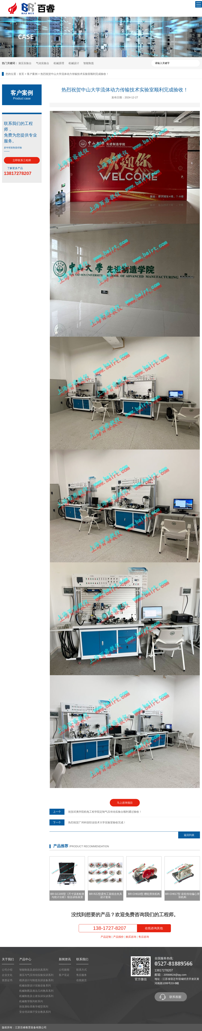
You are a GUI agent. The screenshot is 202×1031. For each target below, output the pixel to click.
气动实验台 (42, 63)
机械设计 (74, 63)
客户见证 (64, 974)
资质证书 (7, 980)
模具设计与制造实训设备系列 (36, 980)
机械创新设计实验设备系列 (35, 985)
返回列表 (189, 835)
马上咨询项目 (125, 802)
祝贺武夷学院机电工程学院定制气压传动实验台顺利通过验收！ (105, 811)
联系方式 (81, 969)
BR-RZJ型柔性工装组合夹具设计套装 (105, 895)
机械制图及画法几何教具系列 (36, 990)
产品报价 (118, 936)
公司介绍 (7, 969)
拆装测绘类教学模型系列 (33, 1006)
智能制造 (88, 63)
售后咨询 (143, 936)
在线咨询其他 (154, 928)
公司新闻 (64, 969)
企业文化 (7, 974)
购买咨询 (131, 936)
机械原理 (59, 63)
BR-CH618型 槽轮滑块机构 (144, 893)
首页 (21, 73)
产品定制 (106, 936)
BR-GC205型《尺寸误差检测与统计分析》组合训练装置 (67, 895)
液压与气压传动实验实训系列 (36, 974)
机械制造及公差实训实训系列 (36, 996)
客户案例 (32, 73)
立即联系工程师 (22, 160)
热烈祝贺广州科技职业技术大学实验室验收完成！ (97, 822)
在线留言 (81, 980)
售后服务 (81, 974)
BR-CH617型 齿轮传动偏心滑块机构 (182, 895)
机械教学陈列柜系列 (31, 1001)
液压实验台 (24, 63)
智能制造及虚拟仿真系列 (33, 969)
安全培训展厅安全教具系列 (35, 1011)
